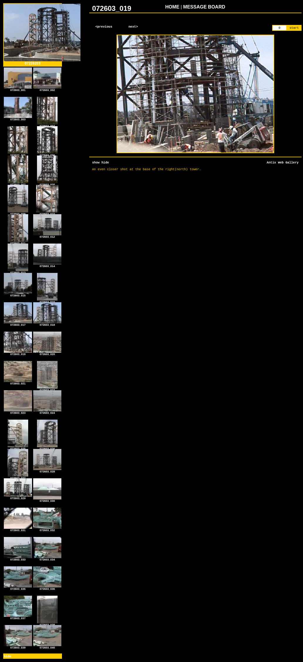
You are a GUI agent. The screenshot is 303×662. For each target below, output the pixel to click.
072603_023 (18, 411)
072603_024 (47, 411)
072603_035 (18, 587)
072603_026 (47, 447)
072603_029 (18, 497)
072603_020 (47, 353)
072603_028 (47, 470)
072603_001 (18, 89)
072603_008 (47, 183)
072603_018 (47, 323)
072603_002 (47, 89)
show (96, 162)
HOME (172, 6)
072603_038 (47, 623)
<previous (103, 26)
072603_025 (18, 447)
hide (7, 656)
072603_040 (47, 646)
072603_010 (47, 212)
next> (133, 26)
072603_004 (47, 124)
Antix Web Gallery (283, 162)
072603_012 (47, 235)
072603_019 (18, 353)
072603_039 (18, 646)
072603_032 (47, 529)
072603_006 (47, 154)
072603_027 (18, 476)
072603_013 (18, 271)
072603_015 (18, 294)
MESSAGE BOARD (204, 6)
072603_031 (18, 529)
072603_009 (18, 212)
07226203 (42, 61)
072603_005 (18, 154)
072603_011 (18, 242)
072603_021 (18, 382)
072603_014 (47, 265)
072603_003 (18, 118)
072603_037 (18, 617)
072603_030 (47, 499)
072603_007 (18, 183)
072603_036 (47, 587)
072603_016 (47, 300)
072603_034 (47, 558)
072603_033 (18, 558)
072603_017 (18, 323)
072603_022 (47, 388)
